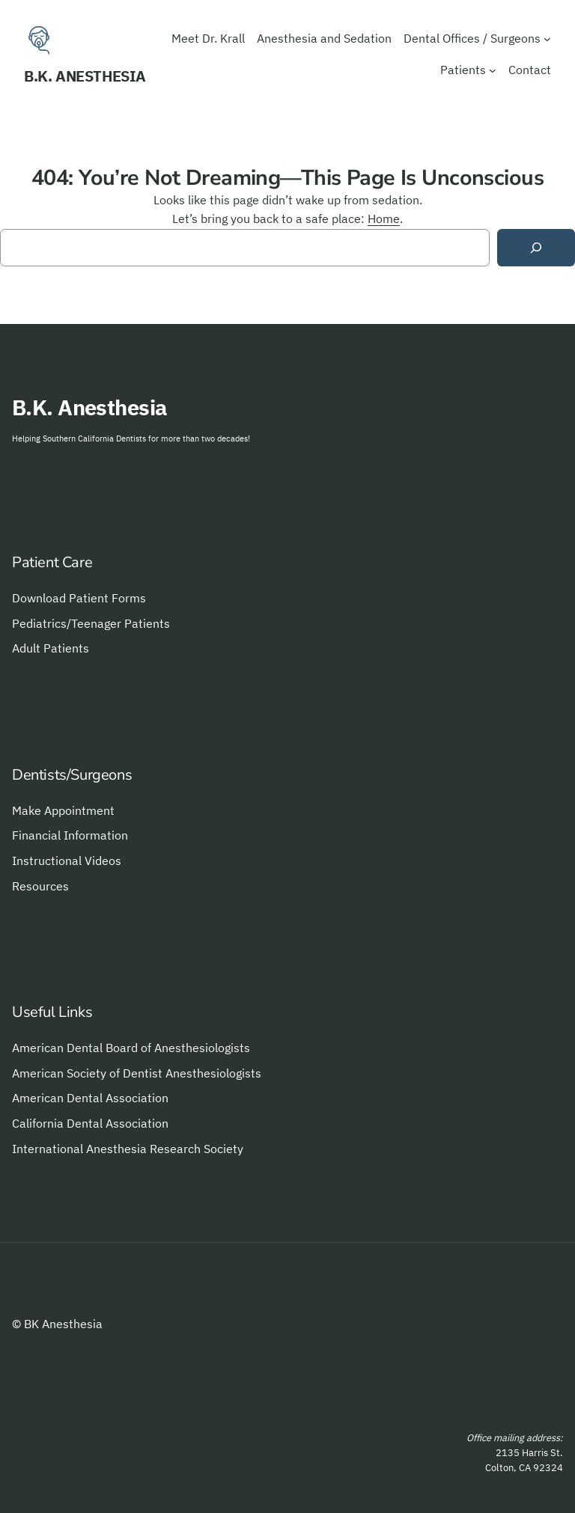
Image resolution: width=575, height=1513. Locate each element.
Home (384, 218)
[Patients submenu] (492, 70)
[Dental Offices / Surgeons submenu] (547, 39)
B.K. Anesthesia (85, 76)
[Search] (536, 248)
